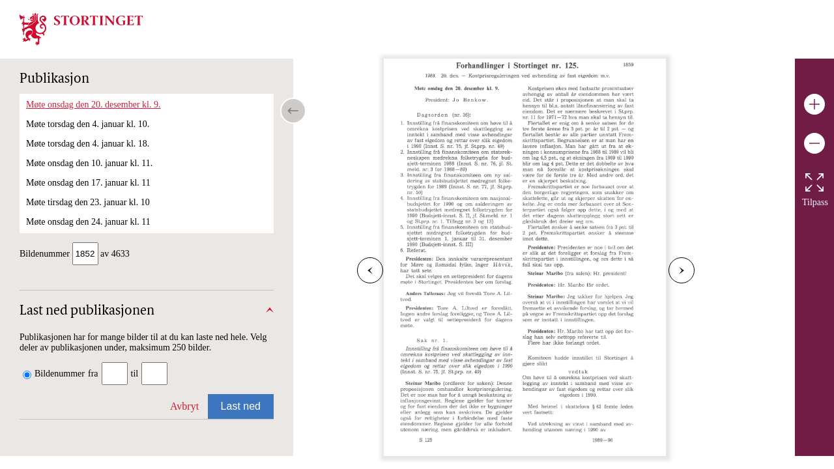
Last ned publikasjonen (87, 312)
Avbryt (184, 407)
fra (93, 375)
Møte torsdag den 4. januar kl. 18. (87, 144)
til (135, 375)
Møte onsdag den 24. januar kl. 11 (88, 222)
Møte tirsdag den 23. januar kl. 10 (88, 202)
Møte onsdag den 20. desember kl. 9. (93, 104)
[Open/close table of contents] (293, 111)
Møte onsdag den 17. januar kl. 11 (88, 183)
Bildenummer (60, 375)
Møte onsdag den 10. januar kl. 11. (89, 163)
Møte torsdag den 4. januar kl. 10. (87, 124)
